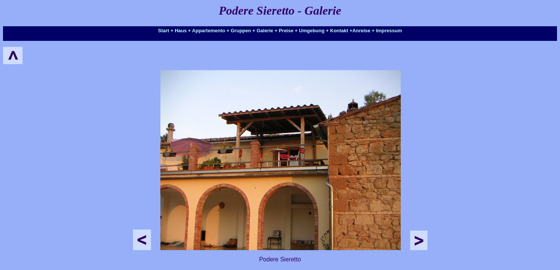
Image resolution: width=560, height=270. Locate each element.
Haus (181, 30)
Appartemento (208, 30)
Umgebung (312, 30)
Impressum (389, 30)
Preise (286, 30)
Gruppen (241, 30)
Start (163, 30)
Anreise (361, 30)
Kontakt (339, 30)
